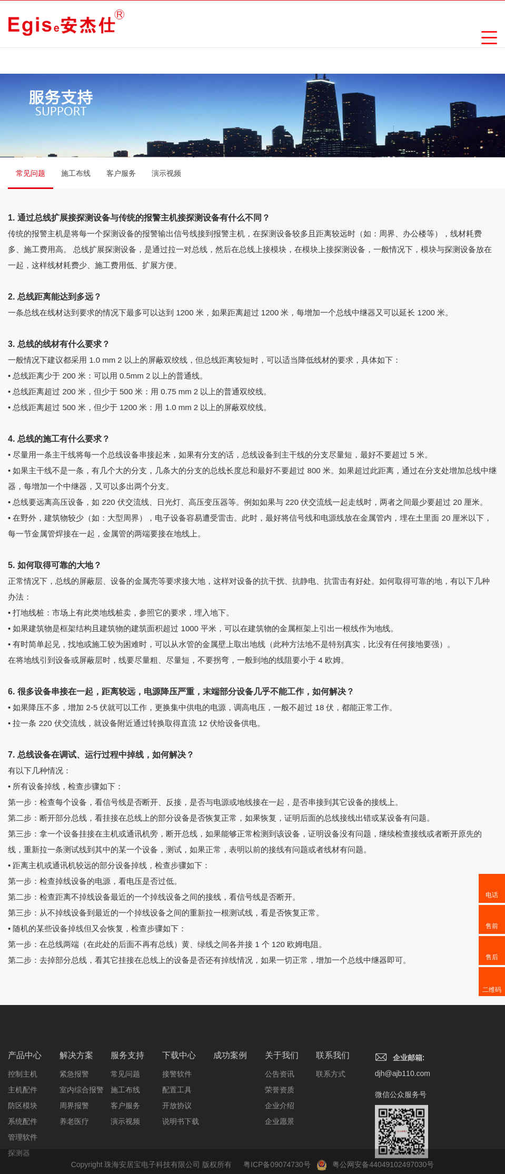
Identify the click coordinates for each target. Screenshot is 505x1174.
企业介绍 (279, 1147)
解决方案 (76, 1096)
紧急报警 (74, 1115)
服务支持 (127, 1096)
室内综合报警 (82, 1131)
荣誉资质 (279, 1131)
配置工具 (177, 1131)
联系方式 (330, 1115)
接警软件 (177, 1115)
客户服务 (121, 173)
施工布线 (76, 173)
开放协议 (177, 1147)
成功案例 (230, 1096)
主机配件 (22, 1131)
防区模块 (22, 1147)
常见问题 (30, 179)
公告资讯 (279, 1115)
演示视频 (166, 173)
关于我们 (282, 1096)
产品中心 (25, 1096)
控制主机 (22, 1115)
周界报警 (74, 1147)
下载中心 (179, 1096)
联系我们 (333, 1096)
